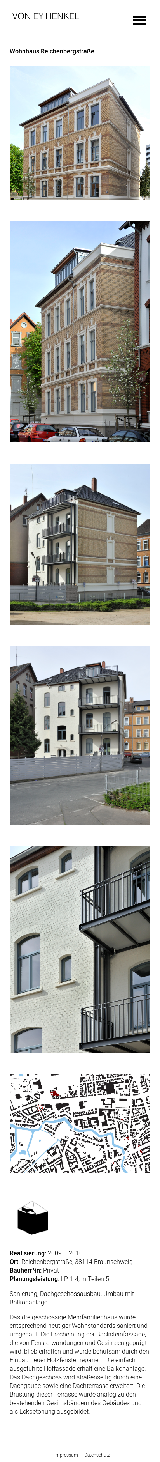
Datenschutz (97, 1454)
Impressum (66, 1454)
